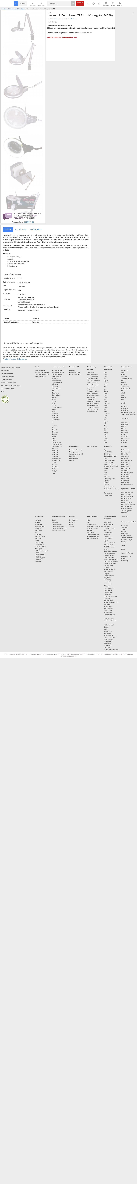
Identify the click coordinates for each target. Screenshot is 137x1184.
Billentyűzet (107, 454)
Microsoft (124, 385)
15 (52, 422)
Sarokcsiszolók (109, 608)
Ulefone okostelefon (93, 403)
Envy (53, 438)
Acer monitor (125, 456)
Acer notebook (56, 459)
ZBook (54, 440)
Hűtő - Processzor (40, 536)
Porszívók (107, 647)
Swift (53, 469)
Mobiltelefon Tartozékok (111, 466)
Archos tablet (125, 387)
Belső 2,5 (37, 553)
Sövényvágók (109, 580)
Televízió (124, 516)
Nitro (53, 473)
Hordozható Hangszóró (128, 412)
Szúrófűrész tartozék (110, 551)
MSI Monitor (125, 481)
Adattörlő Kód (5, 371)
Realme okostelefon (93, 407)
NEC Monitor (125, 483)
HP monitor (124, 454)
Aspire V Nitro (56, 461)
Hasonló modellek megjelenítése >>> (62, 37)
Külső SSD (38, 561)
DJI (88, 522)
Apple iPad (124, 370)
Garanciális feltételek (7, 388)
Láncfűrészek (109, 584)
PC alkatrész (39, 516)
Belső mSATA (39, 559)
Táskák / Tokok (108, 468)
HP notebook (56, 420)
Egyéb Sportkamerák (93, 534)
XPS (53, 403)
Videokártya (38, 528)
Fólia (105, 374)
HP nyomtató (125, 500)
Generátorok (108, 645)
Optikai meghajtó (40, 526)
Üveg (105, 377)
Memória (37, 522)
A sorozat (55, 385)
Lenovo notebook (57, 407)
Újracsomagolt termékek (42, 372)
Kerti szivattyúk (108, 592)
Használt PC (125, 430)
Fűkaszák (107, 586)
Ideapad (54, 409)
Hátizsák (106, 476)
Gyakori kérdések (6, 379)
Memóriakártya (108, 452)
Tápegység (38, 534)
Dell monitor (125, 450)
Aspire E (54, 465)
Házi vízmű (107, 594)
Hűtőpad (106, 483)
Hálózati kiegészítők (58, 526)
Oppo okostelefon (92, 411)
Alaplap (37, 540)
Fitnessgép (124, 560)
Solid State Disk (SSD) (41, 551)
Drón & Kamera (92, 516)
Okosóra (89, 389)
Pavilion (54, 426)
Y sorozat (55, 415)
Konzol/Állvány (108, 495)
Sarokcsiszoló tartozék (111, 561)
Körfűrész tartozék (109, 553)
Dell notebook (56, 395)
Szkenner (124, 513)
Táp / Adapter (108, 493)
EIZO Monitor (125, 478)
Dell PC (123, 426)
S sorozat (55, 456)
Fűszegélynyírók (109, 576)
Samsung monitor (126, 460)
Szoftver (72, 516)
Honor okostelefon (92, 393)
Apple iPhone (91, 372)
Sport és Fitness (127, 553)
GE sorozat (56, 391)
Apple (106, 372)
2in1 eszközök (125, 389)
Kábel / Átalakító (109, 487)
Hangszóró (124, 406)
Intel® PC (124, 442)
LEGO (123, 549)
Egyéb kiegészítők (109, 478)
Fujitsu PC (124, 440)
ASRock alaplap (40, 545)
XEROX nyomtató (126, 511)
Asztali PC (125, 418)
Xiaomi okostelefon (92, 379)
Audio (123, 403)
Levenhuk (56, 19)
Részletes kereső (80, 3)
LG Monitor (124, 458)
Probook (54, 430)
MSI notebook (56, 389)
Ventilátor (124, 542)
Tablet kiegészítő (126, 378)
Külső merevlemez (109, 464)
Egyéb (106, 381)
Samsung (107, 403)
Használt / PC (74, 367)
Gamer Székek (108, 462)
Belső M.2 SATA (39, 555)
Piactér (37, 367)
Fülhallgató (124, 410)
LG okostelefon (91, 387)
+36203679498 (28, 222)
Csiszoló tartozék (109, 555)
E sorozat (55, 387)
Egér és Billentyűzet (110, 456)
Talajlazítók (107, 578)
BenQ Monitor (125, 468)
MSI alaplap (38, 549)
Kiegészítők (108, 446)
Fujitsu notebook (57, 383)
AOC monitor (125, 464)
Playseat (106, 485)
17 (52, 424)
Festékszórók (108, 643)
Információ (41, 3)
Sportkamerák (91, 532)
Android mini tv (92, 446)
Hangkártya (38, 530)
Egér (105, 450)
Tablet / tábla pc (126, 367)
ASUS (123, 393)
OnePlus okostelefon (93, 395)
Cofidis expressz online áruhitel (10, 368)
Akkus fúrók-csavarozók (111, 602)
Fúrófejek (108, 526)
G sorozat (55, 405)
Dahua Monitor (125, 474)
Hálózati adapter (57, 524)
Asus (122, 372)
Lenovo (123, 374)
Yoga (53, 411)
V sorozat (55, 417)
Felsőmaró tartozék (110, 563)
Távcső (123, 529)
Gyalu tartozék (108, 565)
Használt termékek (40, 376)
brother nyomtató (126, 508)
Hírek (2, 391)
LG (105, 424)
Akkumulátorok (109, 524)
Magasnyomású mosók (111, 649)
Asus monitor (125, 462)
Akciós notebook (57, 370)
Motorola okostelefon (93, 391)
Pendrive (106, 458)
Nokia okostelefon (92, 374)
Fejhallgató (124, 408)
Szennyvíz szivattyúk (110, 596)
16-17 (106, 474)
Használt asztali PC (75, 372)
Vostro (54, 399)
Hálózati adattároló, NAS (59, 528)
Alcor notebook (56, 381)
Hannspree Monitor (127, 472)
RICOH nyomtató (126, 506)
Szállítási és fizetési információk (10, 385)
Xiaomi (106, 393)
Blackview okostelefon (93, 401)
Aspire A (54, 471)
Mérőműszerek (108, 635)
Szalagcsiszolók (109, 619)
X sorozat (55, 450)
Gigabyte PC (125, 432)
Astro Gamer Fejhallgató (128, 415)
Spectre (54, 434)
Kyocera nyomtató (126, 502)
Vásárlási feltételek (7, 374)
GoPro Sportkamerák (93, 536)
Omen (54, 436)
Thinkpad (55, 413)
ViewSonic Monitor (127, 485)
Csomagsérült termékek (42, 374)
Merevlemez (38, 524)
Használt (72, 370)
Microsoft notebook (57, 374)
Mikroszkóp (124, 525)
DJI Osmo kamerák (93, 538)
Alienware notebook (58, 372)
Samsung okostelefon (93, 381)
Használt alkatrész (74, 374)
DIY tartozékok (108, 545)
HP (122, 381)
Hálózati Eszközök (58, 516)
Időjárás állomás (126, 536)
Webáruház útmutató (7, 377)
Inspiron (54, 397)
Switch (54, 463)
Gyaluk (109, 627)
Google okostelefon (92, 405)
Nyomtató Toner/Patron (128, 504)
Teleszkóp (124, 527)
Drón (88, 520)
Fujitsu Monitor (125, 476)
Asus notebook (56, 442)
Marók (107, 629)
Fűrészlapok (109, 530)
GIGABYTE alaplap (41, 547)
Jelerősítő (55, 522)
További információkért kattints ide (15, 359)
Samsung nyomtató (127, 492)
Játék (123, 546)
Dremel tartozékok (110, 543)
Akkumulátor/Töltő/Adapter (95, 526)
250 (53, 428)
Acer (122, 395)
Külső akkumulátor (109, 460)
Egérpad (106, 481)
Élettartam (74, 19)
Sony (105, 434)
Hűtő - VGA (38, 538)
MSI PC (123, 434)
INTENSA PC (125, 438)
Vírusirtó (71, 526)
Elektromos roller (126, 556)
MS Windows (73, 520)
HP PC (123, 428)
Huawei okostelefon (93, 385)
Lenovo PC (124, 424)
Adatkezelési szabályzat (8, 382)
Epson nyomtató (126, 494)
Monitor (124, 446)
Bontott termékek (40, 370)
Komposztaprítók (109, 588)
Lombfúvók (107, 582)
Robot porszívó (74, 452)
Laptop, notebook (58, 367)
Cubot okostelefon (92, 409)
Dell (122, 399)
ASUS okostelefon (92, 377)
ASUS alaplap (39, 542)
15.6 (105, 472)
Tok (105, 379)
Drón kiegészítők (92, 524)
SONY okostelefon (92, 383)
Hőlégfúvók (107, 641)
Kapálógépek (108, 590)
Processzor (38, 520)
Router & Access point (58, 530)
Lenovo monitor (126, 452)
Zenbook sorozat (57, 444)
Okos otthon (73, 446)
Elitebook (55, 432)
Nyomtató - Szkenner (128, 489)
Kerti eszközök (108, 571)
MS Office (72, 522)
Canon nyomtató (126, 498)
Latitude (54, 401)
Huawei (106, 383)
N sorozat (55, 448)
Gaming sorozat (57, 446)
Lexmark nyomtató (127, 496)
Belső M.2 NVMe (40, 557)
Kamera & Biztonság (75, 450)
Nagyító (123, 531)
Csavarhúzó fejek (110, 528)
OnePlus (106, 413)
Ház (36, 532)
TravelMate (55, 467)
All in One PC (125, 422)
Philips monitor (125, 466)
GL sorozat (55, 393)
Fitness (123, 558)
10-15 (106, 470)
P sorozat (55, 452)
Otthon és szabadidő (128, 522)
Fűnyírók (106, 573)
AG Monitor (124, 470)
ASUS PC (124, 436)
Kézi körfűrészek (110, 625)
